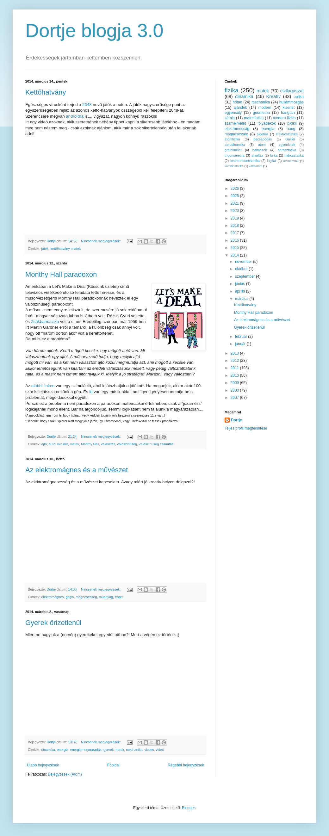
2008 (235, 390)
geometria (261, 112)
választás (108, 444)
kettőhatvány (59, 249)
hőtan (237, 102)
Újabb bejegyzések (43, 765)
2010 (235, 375)
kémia (230, 118)
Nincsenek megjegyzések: (101, 241)
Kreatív (273, 96)
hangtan (288, 112)
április (240, 291)
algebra (262, 134)
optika (299, 97)
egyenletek (287, 144)
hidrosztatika (294, 155)
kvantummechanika (245, 161)
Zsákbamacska (45, 321)
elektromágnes (52, 597)
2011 (235, 368)
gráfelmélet (233, 150)
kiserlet (288, 107)
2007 (235, 397)
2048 (86, 104)
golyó (69, 597)
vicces (149, 750)
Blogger (188, 808)
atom (262, 144)
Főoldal (113, 765)
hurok (119, 750)
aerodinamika (235, 144)
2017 (235, 233)
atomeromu (291, 161)
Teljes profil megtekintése (246, 428)
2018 (235, 225)
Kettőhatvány (45, 92)
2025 (235, 196)
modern (264, 107)
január (241, 344)
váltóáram (255, 166)
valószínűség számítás (156, 444)
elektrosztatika (287, 134)
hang (291, 129)
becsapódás (262, 139)
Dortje (236, 420)
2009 (235, 383)
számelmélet (235, 123)
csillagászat (292, 90)
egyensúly (233, 112)
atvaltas (257, 155)
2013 (235, 353)
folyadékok (267, 123)
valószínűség (127, 444)
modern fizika (284, 118)
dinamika (48, 750)
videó (160, 750)
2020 (235, 210)
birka (273, 155)
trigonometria (235, 155)
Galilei (290, 139)
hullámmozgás (291, 102)
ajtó (44, 444)
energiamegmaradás (86, 750)
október (242, 269)
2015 (235, 247)
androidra (75, 116)
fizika (232, 90)
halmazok (259, 150)
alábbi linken (42, 385)
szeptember (245, 276)
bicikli (291, 123)
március (242, 298)
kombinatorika (234, 166)
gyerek (108, 750)
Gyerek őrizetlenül (53, 623)
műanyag (106, 597)
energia (62, 750)
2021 (235, 203)
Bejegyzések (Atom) (65, 774)
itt (90, 391)
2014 (235, 255)
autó (52, 444)
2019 (235, 218)
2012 (235, 360)
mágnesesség (86, 597)
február (241, 336)
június (240, 284)
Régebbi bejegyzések (186, 765)
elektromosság (237, 129)
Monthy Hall (90, 444)
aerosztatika (287, 150)
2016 (235, 240)
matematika (254, 118)
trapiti (119, 597)
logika (271, 161)
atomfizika (232, 139)
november (244, 261)
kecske (62, 444)
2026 (235, 188)
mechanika (134, 750)
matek (76, 249)
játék (45, 249)
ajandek (240, 107)
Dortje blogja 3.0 (94, 30)
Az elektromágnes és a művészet (76, 470)
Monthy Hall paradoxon (61, 274)
